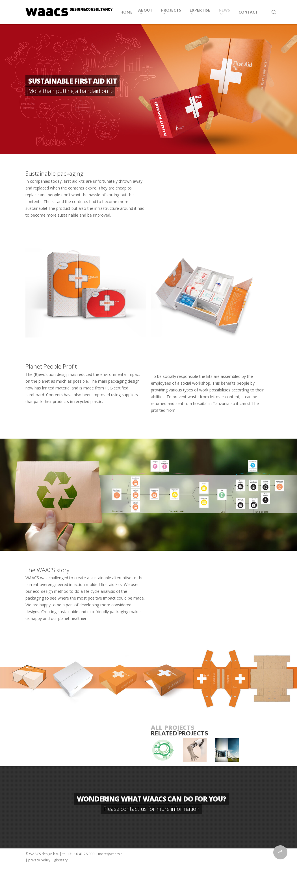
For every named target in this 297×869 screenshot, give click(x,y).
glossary (61, 860)
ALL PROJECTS (172, 727)
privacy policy (39, 860)
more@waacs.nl (110, 853)
